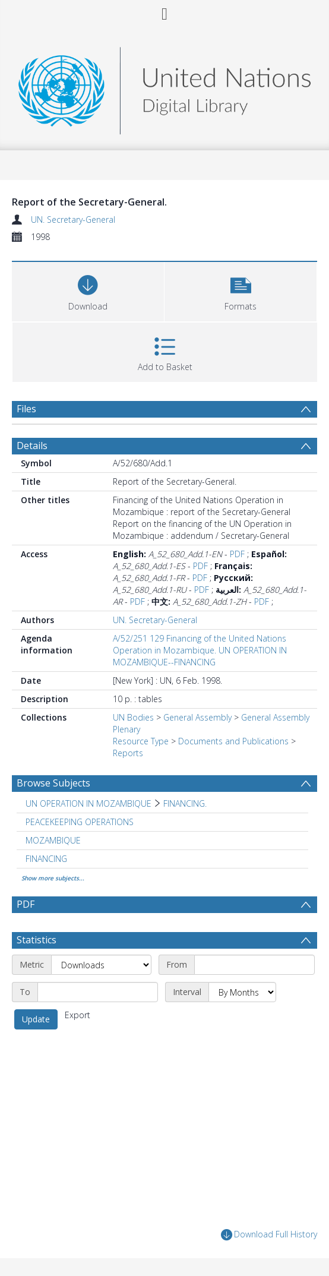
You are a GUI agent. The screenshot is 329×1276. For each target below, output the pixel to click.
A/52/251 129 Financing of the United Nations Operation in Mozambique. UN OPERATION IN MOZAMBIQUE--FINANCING (200, 650)
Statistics (36, 939)
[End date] (97, 992)
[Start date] (254, 965)
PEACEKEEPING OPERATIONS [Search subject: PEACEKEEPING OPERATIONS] (80, 821)
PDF (237, 554)
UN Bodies (133, 717)
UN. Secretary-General (73, 219)
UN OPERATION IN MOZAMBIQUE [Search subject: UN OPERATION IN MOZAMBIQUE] (88, 803)
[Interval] (242, 992)
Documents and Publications (233, 741)
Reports (128, 753)
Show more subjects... (52, 878)
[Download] (88, 290)
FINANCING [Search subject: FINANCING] (46, 858)
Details (32, 445)
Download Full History (269, 1234)
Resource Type (141, 741)
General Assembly (197, 717)
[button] (240, 290)
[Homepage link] (164, 88)
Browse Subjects (53, 782)
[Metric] (101, 965)
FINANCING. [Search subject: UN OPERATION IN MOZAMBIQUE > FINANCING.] (185, 803)
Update (36, 1019)
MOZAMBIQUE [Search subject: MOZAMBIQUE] (53, 840)
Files (26, 408)
